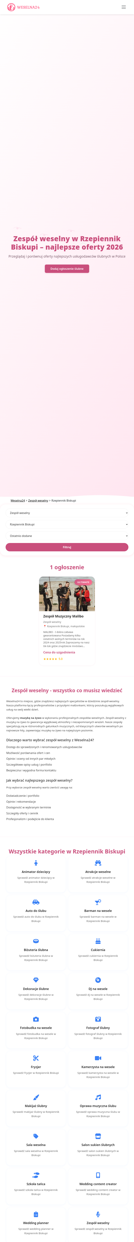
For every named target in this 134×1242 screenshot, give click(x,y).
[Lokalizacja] (67, 524)
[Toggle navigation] (124, 7)
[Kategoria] (67, 513)
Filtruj (67, 547)
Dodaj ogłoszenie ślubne (66, 269)
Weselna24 (18, 500)
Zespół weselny (38, 500)
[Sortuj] (67, 536)
